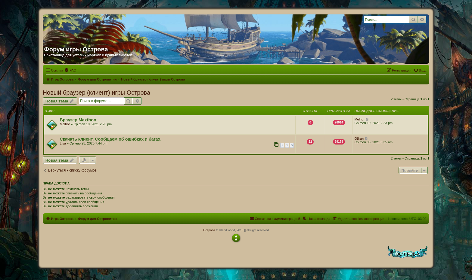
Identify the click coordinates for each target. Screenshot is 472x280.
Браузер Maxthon (78, 119)
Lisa (63, 143)
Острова (209, 230)
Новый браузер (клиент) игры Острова (97, 92)
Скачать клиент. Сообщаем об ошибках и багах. (111, 139)
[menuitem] (70, 70)
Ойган (359, 138)
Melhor (65, 124)
